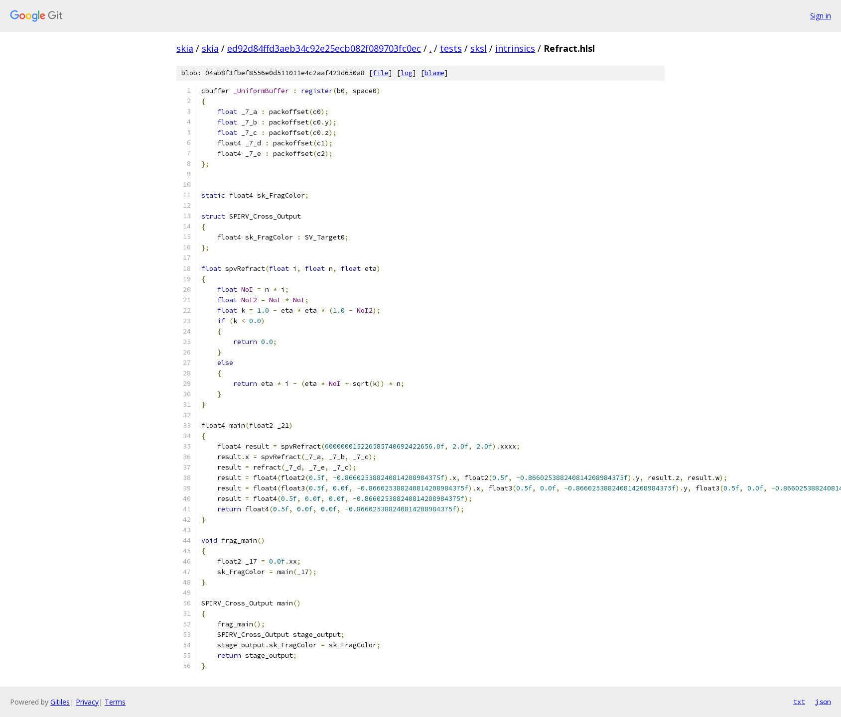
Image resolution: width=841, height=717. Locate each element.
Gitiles (60, 702)
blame (434, 73)
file (381, 73)
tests (451, 48)
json (823, 701)
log (407, 73)
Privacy (87, 702)
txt (799, 701)
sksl (478, 48)
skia (184, 48)
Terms (115, 702)
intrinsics (515, 48)
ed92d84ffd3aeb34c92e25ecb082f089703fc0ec (324, 48)
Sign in (820, 15)
